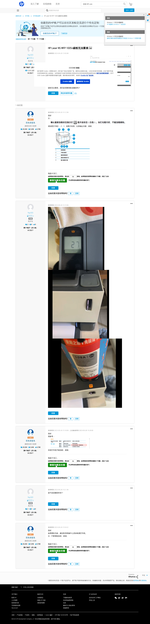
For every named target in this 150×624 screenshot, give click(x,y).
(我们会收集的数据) (102, 73)
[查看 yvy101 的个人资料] (30, 55)
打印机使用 (36, 16)
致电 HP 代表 (41, 600)
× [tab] (144, 15)
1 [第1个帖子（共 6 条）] (25, 67)
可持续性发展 (16, 605)
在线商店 (40, 597)
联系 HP (14, 597)
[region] (75, 74)
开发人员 (92, 600)
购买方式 (40, 594)
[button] (131, 45)
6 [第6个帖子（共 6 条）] (25, 547)
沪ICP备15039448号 (61, 615)
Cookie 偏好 (49, 615)
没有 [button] (77, 193)
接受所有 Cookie (83, 81)
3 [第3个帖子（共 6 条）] (25, 228)
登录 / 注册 (129, 10)
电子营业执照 (74, 615)
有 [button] (70, 193)
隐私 (33, 615)
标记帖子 (30, 73)
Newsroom (15, 608)
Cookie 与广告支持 (87, 75)
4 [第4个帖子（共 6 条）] (25, 450)
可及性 (27, 615)
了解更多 (64, 33)
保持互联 (118, 594)
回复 (53, 93)
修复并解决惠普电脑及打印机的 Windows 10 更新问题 (124, 38)
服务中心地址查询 (69, 605)
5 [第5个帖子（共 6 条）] (25, 512)
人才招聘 (14, 600)
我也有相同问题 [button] (66, 93)
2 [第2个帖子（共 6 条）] (25, 132)
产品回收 (20, 615)
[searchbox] (101, 4)
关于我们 (14, 594)
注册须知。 (144, 580)
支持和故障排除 (68, 600)
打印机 (27, 16)
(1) (75, 93)
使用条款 (136, 580)
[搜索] (73, 10)
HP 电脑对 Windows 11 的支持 (116, 24)
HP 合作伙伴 (93, 594)
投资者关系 (15, 602)
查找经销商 (41, 602)
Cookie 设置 (67, 81)
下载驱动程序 (67, 597)
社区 (64, 602)
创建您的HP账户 (50, 33)
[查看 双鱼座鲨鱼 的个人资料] (30, 122)
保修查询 (66, 608)
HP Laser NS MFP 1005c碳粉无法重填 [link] (55, 16)
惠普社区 (18, 16)
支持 (64, 594)
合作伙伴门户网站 (95, 597)
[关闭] (114, 65)
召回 (13, 615)
